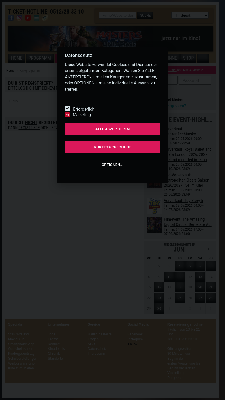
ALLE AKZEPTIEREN (112, 129)
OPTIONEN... (112, 165)
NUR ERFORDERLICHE (112, 147)
